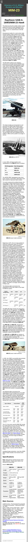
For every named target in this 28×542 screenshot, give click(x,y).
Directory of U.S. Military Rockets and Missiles (14, 6)
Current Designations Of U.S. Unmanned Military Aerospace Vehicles (12, 530)
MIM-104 (6, 433)
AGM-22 (3, 12)
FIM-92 (16, 433)
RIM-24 (3, 13)
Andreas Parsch (20, 15)
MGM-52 (6, 380)
